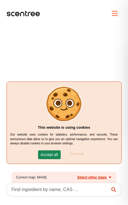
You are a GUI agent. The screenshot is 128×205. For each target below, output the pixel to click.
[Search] (64, 189)
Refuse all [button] (76, 153)
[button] (49, 154)
